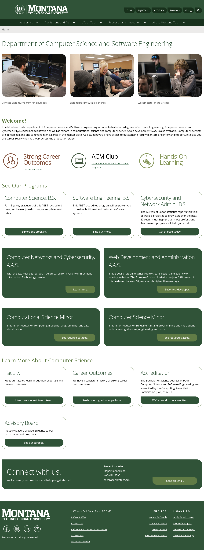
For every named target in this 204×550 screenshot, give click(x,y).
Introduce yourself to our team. (34, 400)
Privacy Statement (80, 541)
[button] (39, 22)
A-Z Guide (159, 10)
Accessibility (77, 535)
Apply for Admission (183, 517)
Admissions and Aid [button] (57, 22)
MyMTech (143, 10)
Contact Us (77, 523)
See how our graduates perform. (102, 400)
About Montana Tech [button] (165, 22)
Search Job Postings (183, 535)
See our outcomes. (33, 169)
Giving (188, 10)
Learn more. (80, 289)
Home (6, 29)
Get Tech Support (182, 523)
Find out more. (102, 231)
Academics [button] (26, 22)
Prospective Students (156, 535)
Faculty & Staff (159, 529)
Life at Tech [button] (89, 22)
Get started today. (170, 231)
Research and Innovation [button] (124, 22)
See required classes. (177, 337)
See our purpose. (34, 442)
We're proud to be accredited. (170, 400)
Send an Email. (175, 481)
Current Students (158, 523)
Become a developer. (177, 289)
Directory (175, 10)
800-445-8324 (78, 517)
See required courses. (75, 337)
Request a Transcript (184, 529)
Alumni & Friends (158, 517)
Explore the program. (34, 231)
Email (129, 10)
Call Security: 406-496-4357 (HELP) (89, 529)
